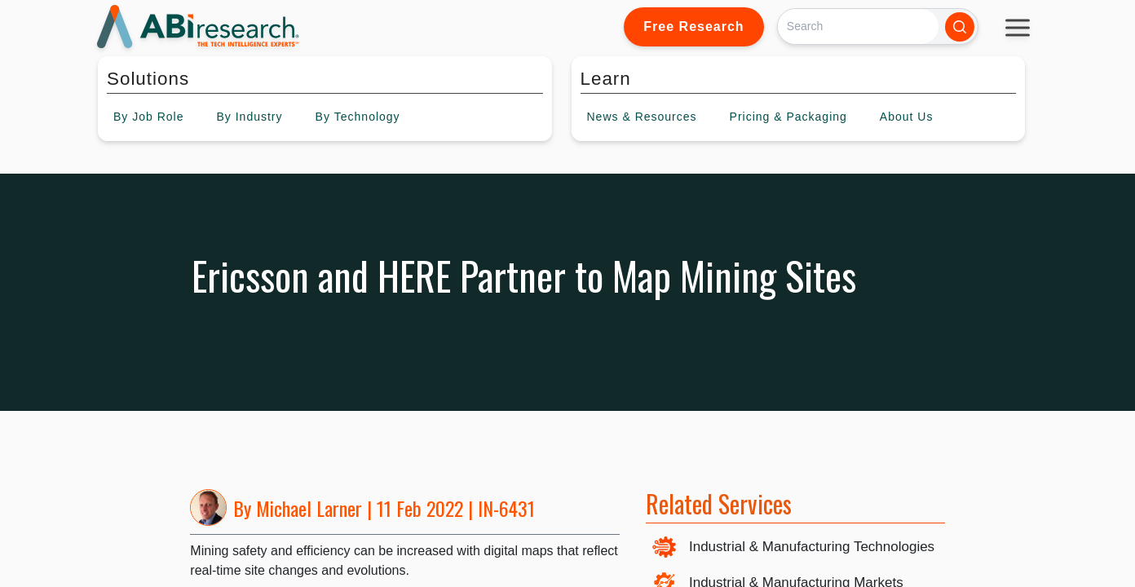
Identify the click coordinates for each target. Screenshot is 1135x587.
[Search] (858, 26)
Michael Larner (309, 508)
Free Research (693, 26)
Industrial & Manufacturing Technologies (811, 546)
